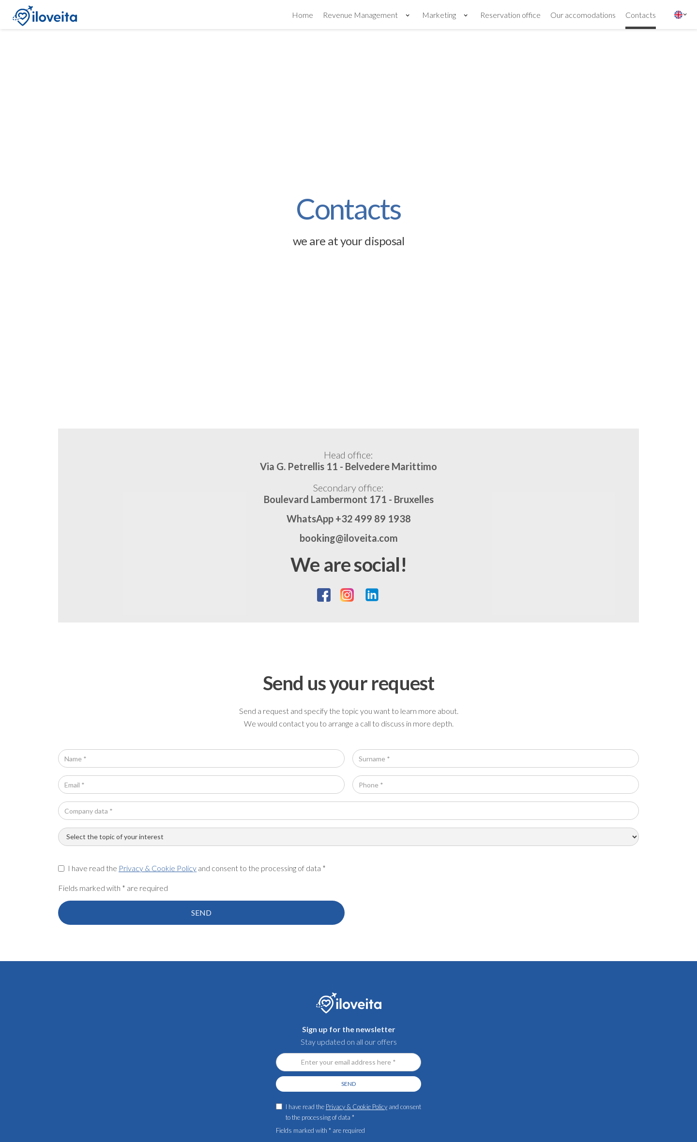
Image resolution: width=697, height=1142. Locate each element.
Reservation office (510, 14)
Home (302, 14)
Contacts (640, 14)
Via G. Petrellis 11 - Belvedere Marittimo (348, 460)
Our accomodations (583, 14)
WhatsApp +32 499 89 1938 (349, 518)
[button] (367, 14)
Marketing (439, 14)
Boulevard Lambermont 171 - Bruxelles (349, 493)
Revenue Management (360, 14)
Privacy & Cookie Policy (158, 868)
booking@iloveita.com (349, 538)
